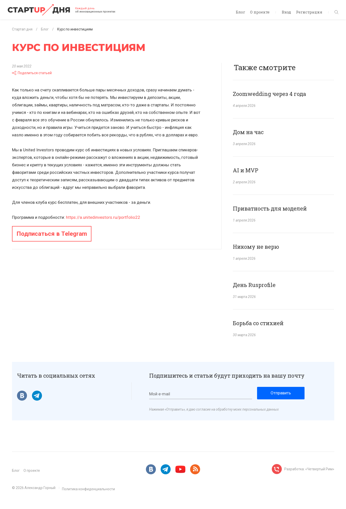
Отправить (281, 392)
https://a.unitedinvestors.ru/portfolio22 (103, 217)
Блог (240, 11)
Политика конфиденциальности (88, 489)
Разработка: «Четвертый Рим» (309, 469)
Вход (286, 11)
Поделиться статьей (32, 73)
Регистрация (309, 11)
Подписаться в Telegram (51, 233)
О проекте (260, 11)
